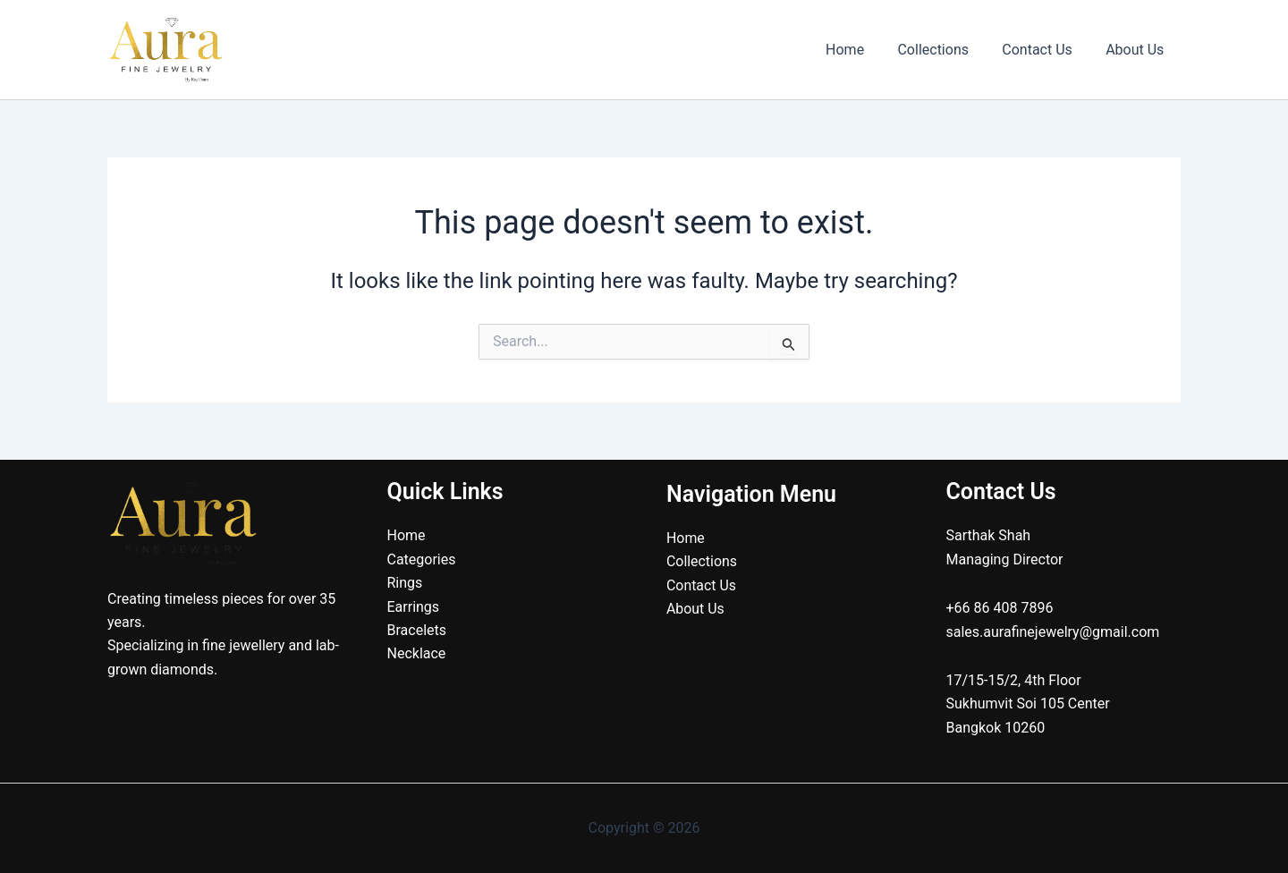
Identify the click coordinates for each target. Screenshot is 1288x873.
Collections (945, 49)
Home (862, 49)
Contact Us (1044, 49)
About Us (1137, 49)
